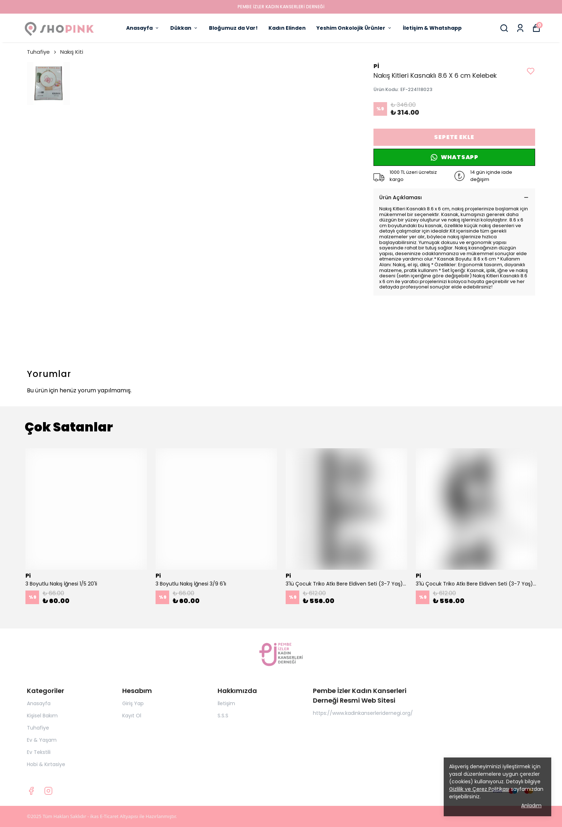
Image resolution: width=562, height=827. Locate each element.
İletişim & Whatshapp (432, 28)
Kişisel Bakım (42, 715)
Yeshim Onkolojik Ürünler (354, 28)
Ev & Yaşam (42, 740)
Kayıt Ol (131, 715)
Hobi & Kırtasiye (46, 764)
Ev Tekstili (39, 752)
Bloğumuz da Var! (233, 28)
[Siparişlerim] (520, 28)
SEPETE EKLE (454, 137)
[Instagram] (48, 791)
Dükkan (184, 28)
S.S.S (223, 715)
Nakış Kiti (71, 52)
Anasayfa (142, 28)
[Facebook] (31, 791)
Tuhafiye (42, 52)
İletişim (226, 703)
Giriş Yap (133, 703)
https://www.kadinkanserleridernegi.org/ (363, 713)
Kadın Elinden (287, 28)
